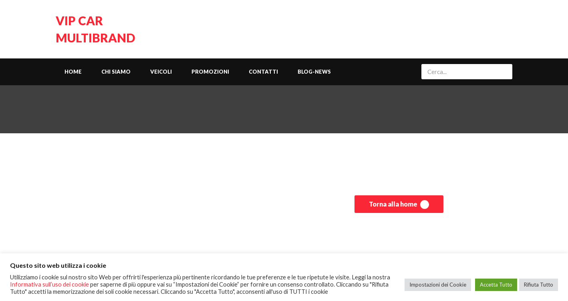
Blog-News (314, 71)
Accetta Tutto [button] (496, 284)
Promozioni (210, 71)
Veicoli (161, 71)
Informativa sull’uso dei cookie (49, 284)
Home (73, 71)
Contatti (263, 71)
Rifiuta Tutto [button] (538, 284)
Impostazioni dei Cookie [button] (437, 284)
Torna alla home (399, 204)
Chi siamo (116, 71)
